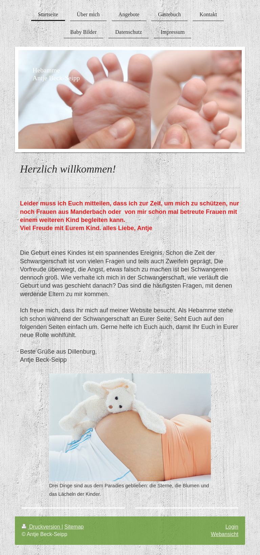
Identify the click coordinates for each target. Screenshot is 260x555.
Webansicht (224, 534)
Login (231, 527)
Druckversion (42, 527)
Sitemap (74, 527)
